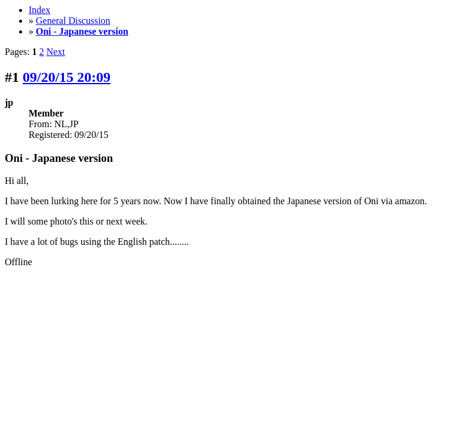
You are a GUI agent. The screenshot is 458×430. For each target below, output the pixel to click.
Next (56, 52)
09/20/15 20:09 (66, 77)
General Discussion (73, 21)
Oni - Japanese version (82, 31)
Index (39, 10)
